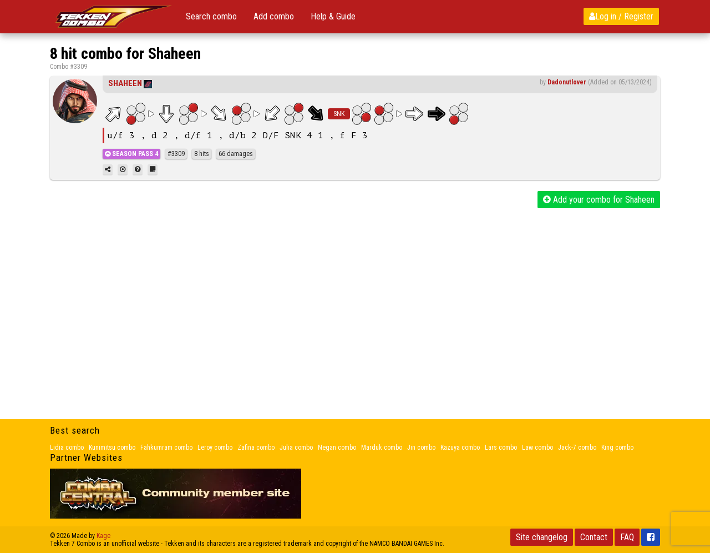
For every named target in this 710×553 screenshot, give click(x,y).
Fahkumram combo (166, 447)
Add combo (273, 16)
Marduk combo (381, 447)
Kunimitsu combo (112, 447)
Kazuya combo (460, 447)
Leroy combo (214, 447)
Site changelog (541, 537)
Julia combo (296, 447)
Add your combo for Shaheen (599, 199)
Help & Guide (333, 16)
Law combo (537, 447)
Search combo (211, 16)
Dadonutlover (566, 82)
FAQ (627, 537)
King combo (617, 447)
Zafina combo (256, 447)
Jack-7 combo (577, 447)
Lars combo (501, 447)
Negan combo (337, 447)
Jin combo (421, 447)
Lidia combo (67, 447)
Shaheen (125, 83)
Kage (103, 536)
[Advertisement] (355, 291)
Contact (593, 537)
